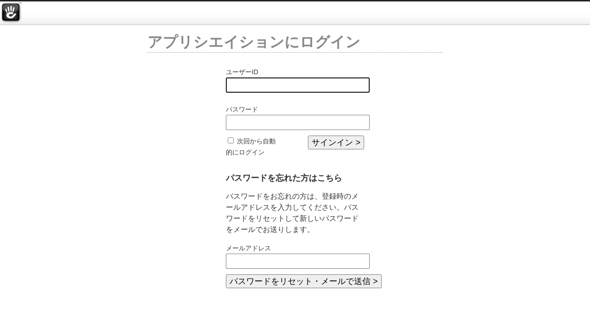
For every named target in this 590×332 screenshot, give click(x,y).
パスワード (242, 109)
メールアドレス (248, 248)
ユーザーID (242, 72)
